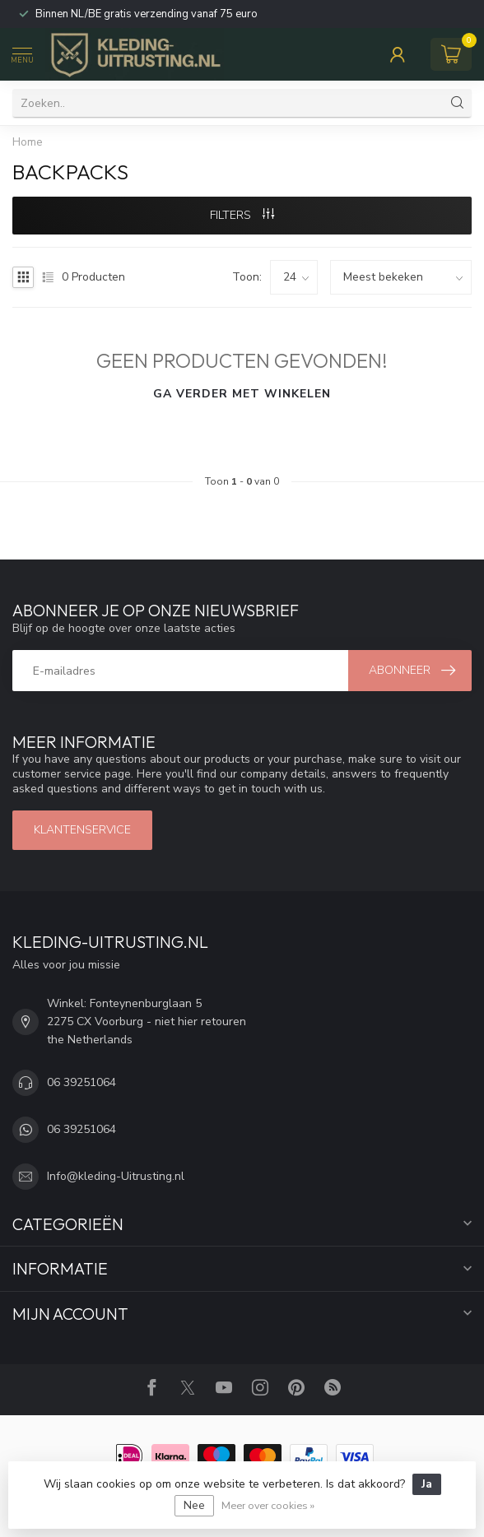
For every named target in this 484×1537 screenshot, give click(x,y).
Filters (242, 215)
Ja (426, 1484)
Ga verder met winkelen (242, 394)
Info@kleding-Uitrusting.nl (115, 1176)
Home (27, 142)
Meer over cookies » (267, 1505)
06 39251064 (81, 1082)
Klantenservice (82, 830)
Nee (194, 1505)
